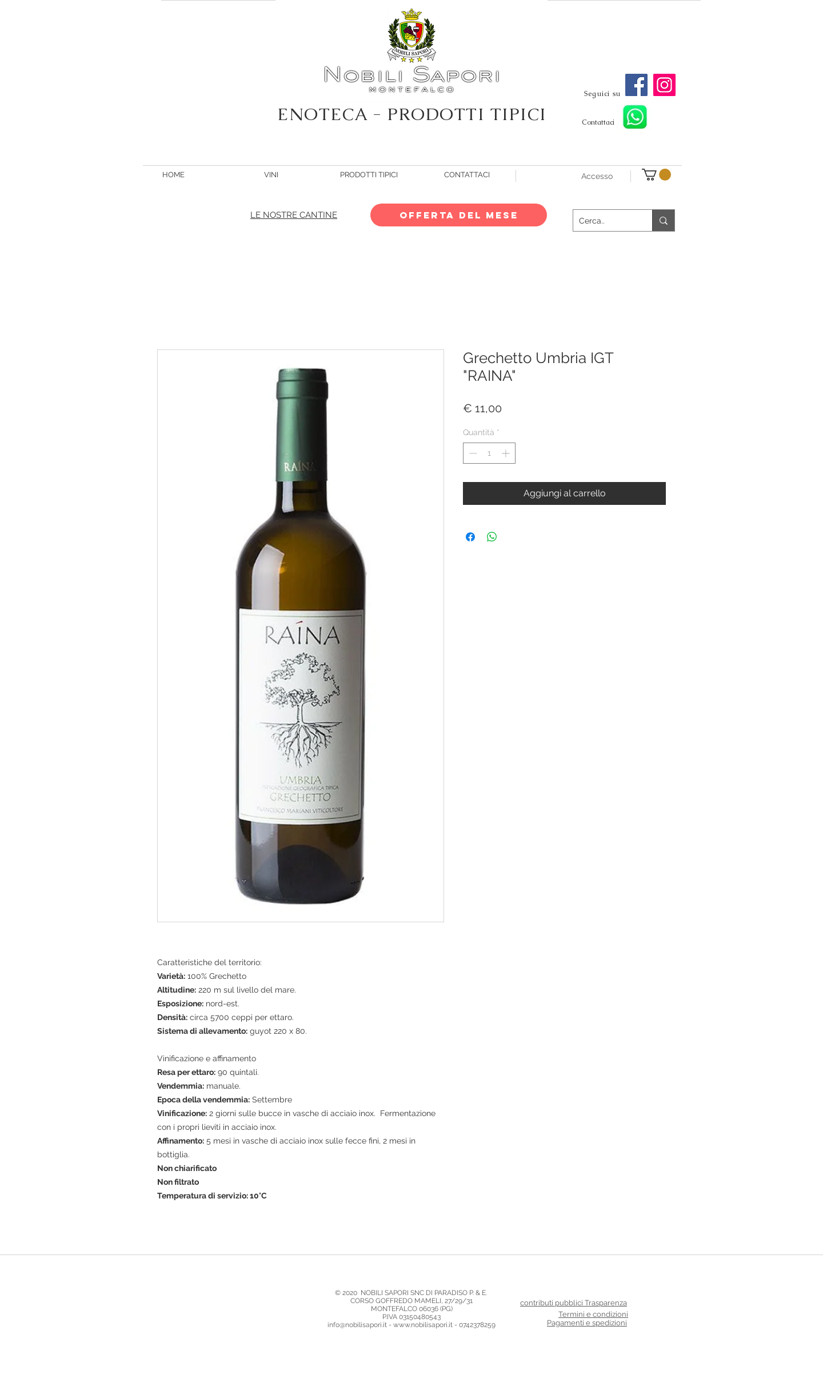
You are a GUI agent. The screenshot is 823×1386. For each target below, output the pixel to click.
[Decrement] (472, 453)
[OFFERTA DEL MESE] (458, 215)
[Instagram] (664, 85)
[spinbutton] (489, 453)
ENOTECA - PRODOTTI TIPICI (412, 114)
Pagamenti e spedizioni (587, 1323)
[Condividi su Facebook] (470, 537)
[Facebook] (636, 85)
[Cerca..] (603, 220)
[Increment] (507, 453)
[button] (656, 175)
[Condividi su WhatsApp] (492, 537)
